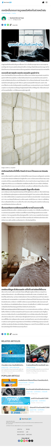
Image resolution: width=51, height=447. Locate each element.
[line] (8, 25)
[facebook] (2, 25)
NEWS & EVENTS (21, 434)
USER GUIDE (29, 434)
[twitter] (5, 25)
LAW (27, 431)
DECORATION (20, 431)
